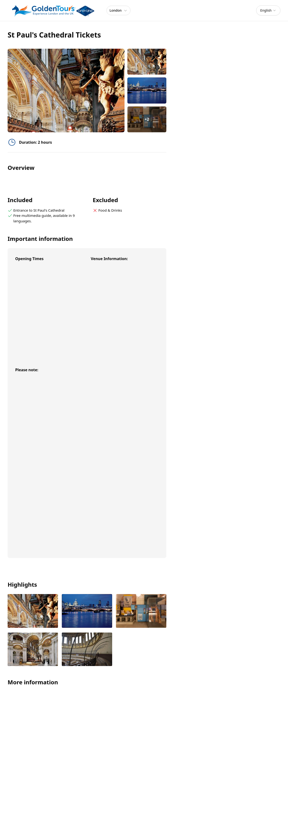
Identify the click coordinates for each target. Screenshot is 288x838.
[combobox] (268, 10)
